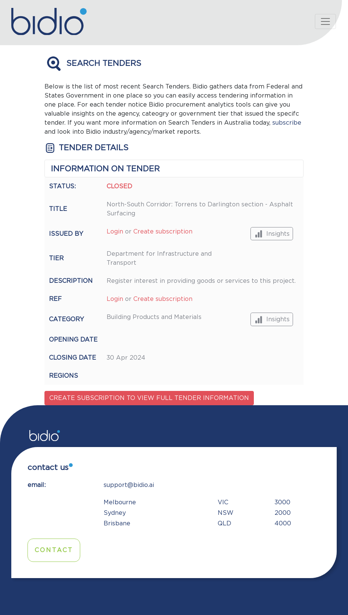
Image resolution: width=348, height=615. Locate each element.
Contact (54, 550)
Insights (272, 233)
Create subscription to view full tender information (149, 398)
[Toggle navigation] (325, 21)
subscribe (286, 123)
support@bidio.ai (129, 485)
